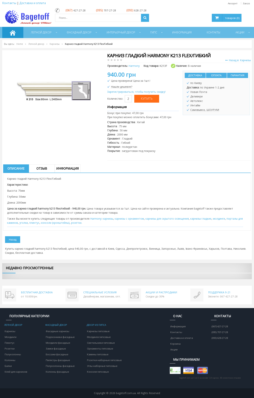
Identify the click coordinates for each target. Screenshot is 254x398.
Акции (174, 349)
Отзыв (41, 168)
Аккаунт (233, 3)
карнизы (108, 218)
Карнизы (10, 331)
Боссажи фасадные (57, 354)
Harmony (95, 218)
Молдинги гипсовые (99, 337)
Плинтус (9, 342)
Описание (15, 168)
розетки (76, 222)
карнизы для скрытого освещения (167, 218)
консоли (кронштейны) (55, 222)
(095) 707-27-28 (219, 332)
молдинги (219, 218)
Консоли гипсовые (98, 371)
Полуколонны (13, 354)
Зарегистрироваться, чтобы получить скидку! (136, 91)
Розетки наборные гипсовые (104, 360)
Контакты (9, 3)
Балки (8, 366)
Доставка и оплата (32, 3)
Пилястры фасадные (58, 360)
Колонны (10, 360)
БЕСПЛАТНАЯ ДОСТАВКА (37, 292)
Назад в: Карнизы (238, 60)
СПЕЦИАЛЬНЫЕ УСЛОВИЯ (100, 292)
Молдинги (10, 337)
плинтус (34, 222)
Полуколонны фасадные (60, 366)
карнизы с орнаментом (129, 218)
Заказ (246, 3)
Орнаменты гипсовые (100, 348)
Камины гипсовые (98, 354)
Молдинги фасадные (58, 342)
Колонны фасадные (57, 371)
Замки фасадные (56, 348)
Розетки (10, 348)
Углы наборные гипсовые (102, 366)
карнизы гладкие (200, 218)
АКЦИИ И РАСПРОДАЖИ (161, 292)
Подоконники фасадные (60, 337)
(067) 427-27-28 (219, 326)
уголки (23, 222)
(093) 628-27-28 (219, 338)
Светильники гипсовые (101, 342)
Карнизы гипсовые (98, 331)
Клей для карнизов (16, 371)
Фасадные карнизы (57, 331)
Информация (67, 168)
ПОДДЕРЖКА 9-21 (219, 292)
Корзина (175, 343)
